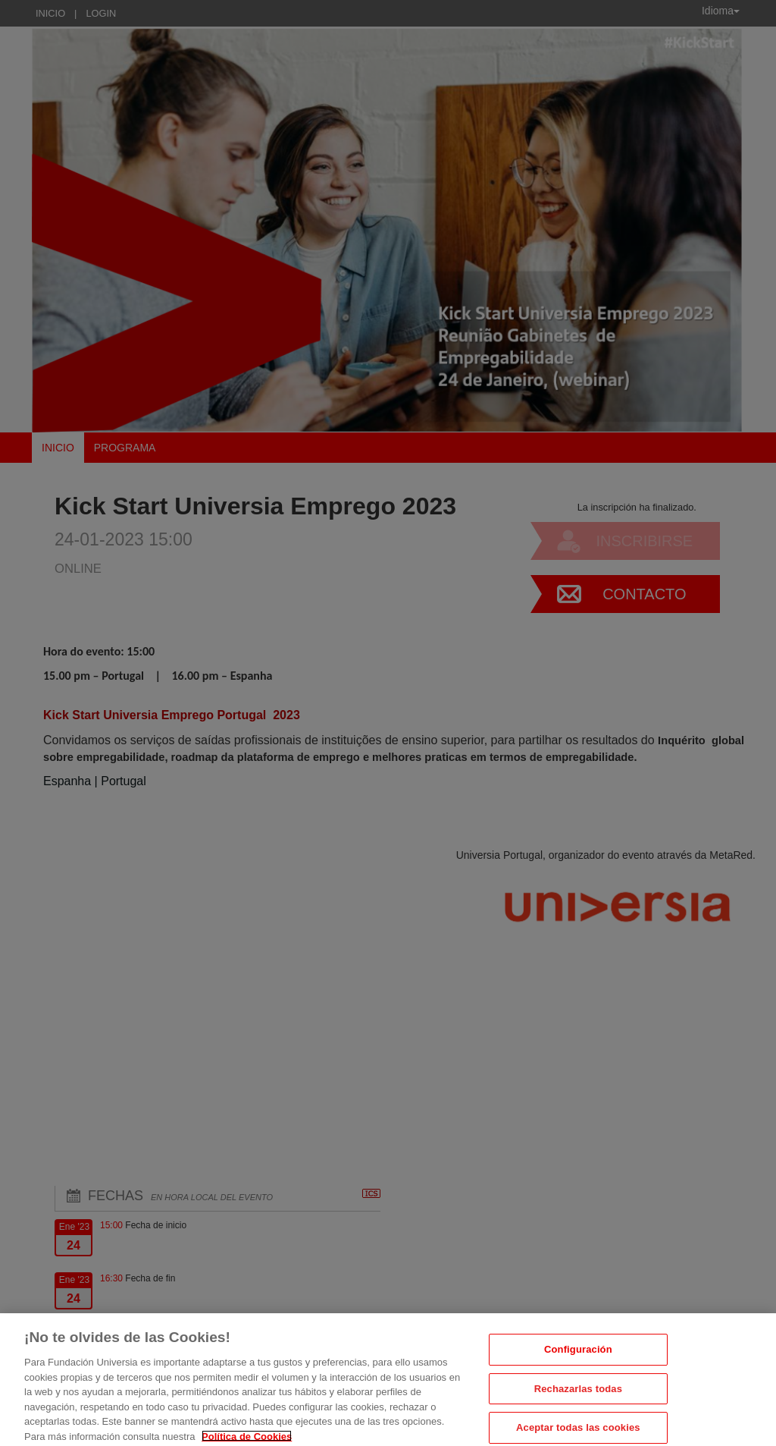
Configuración (578, 1358)
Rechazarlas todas (578, 1397)
